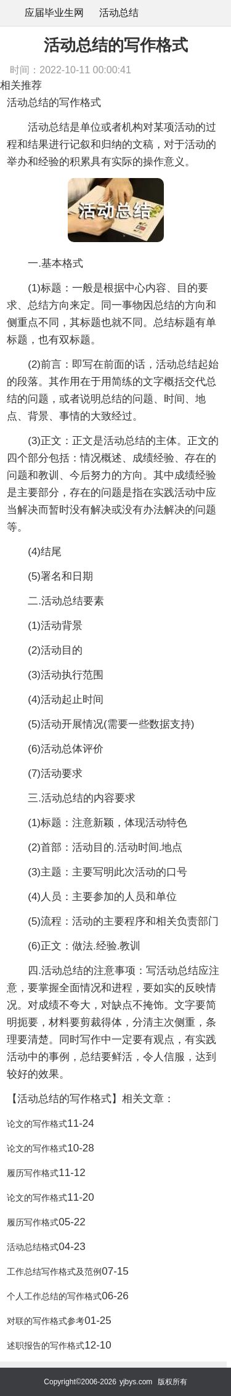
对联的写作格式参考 (45, 1321)
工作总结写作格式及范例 (54, 1271)
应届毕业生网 (54, 12)
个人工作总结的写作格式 (54, 1296)
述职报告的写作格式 (45, 1345)
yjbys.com (136, 1382)
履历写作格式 (33, 1173)
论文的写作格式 (37, 1124)
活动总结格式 (33, 1247)
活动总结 (119, 12)
